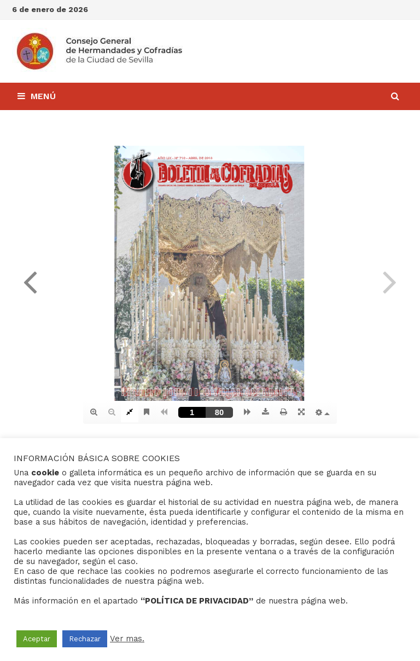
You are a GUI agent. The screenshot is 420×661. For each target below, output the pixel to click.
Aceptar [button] (36, 639)
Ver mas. (127, 638)
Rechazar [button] (85, 639)
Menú (37, 96)
